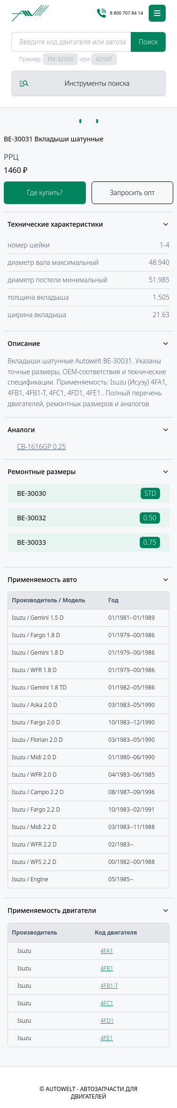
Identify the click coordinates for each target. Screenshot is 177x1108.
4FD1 (107, 1021)
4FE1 (107, 1038)
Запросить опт (132, 192)
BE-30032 (31, 517)
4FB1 (107, 968)
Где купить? (45, 192)
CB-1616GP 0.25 (41, 446)
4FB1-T (109, 986)
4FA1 (107, 951)
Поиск (148, 41)
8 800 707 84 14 (120, 13)
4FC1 (107, 1003)
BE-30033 (31, 542)
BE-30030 (31, 493)
